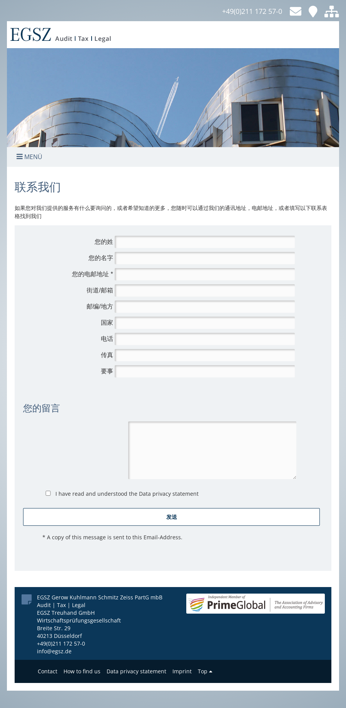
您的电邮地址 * (92, 274)
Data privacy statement (169, 493)
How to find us (82, 671)
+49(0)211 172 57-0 (252, 11)
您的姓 (104, 241)
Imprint (182, 671)
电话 (107, 339)
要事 (107, 371)
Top (205, 671)
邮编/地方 (100, 306)
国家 (107, 322)
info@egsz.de (54, 651)
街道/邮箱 (100, 290)
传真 (107, 355)
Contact (47, 671)
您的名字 (101, 258)
